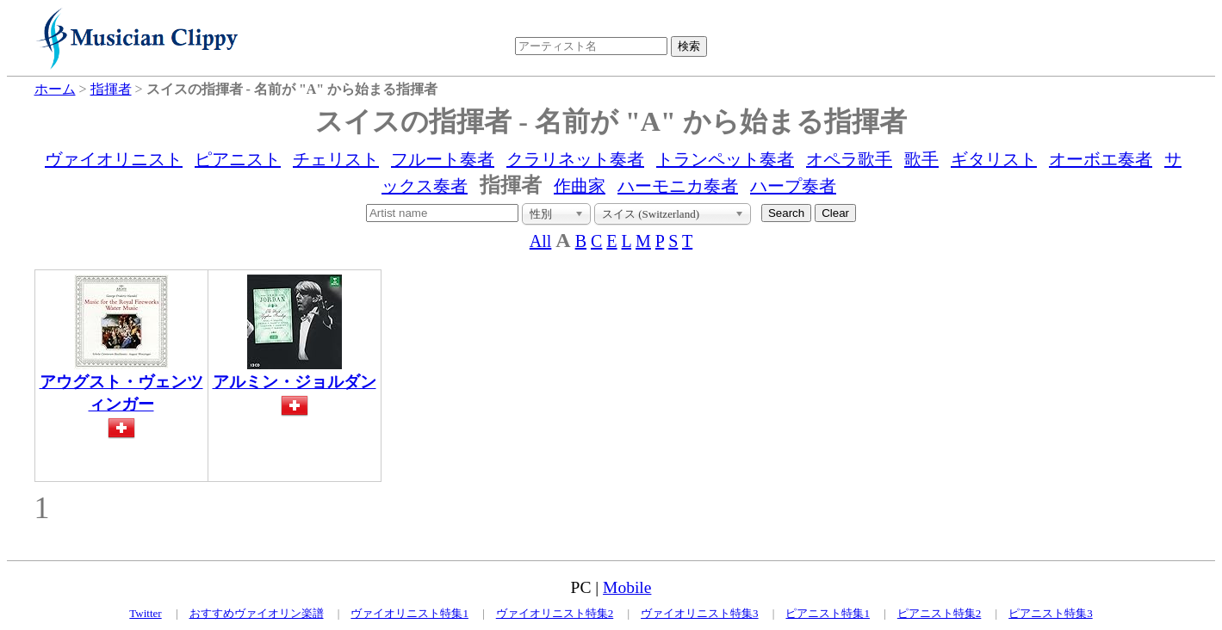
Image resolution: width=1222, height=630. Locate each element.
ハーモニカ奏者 (677, 185)
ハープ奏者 (793, 185)
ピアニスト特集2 (939, 613)
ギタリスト (994, 159)
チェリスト (336, 159)
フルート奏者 (442, 159)
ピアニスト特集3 (1050, 613)
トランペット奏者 (725, 159)
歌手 (921, 159)
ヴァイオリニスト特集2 (555, 613)
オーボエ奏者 (1100, 159)
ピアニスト (238, 159)
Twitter (145, 613)
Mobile (627, 587)
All (541, 241)
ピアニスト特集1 (827, 613)
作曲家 (579, 185)
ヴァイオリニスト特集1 (409, 613)
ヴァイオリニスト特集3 (700, 613)
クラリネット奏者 (575, 159)
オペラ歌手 (849, 159)
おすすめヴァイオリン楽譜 (256, 613)
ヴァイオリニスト (114, 159)
